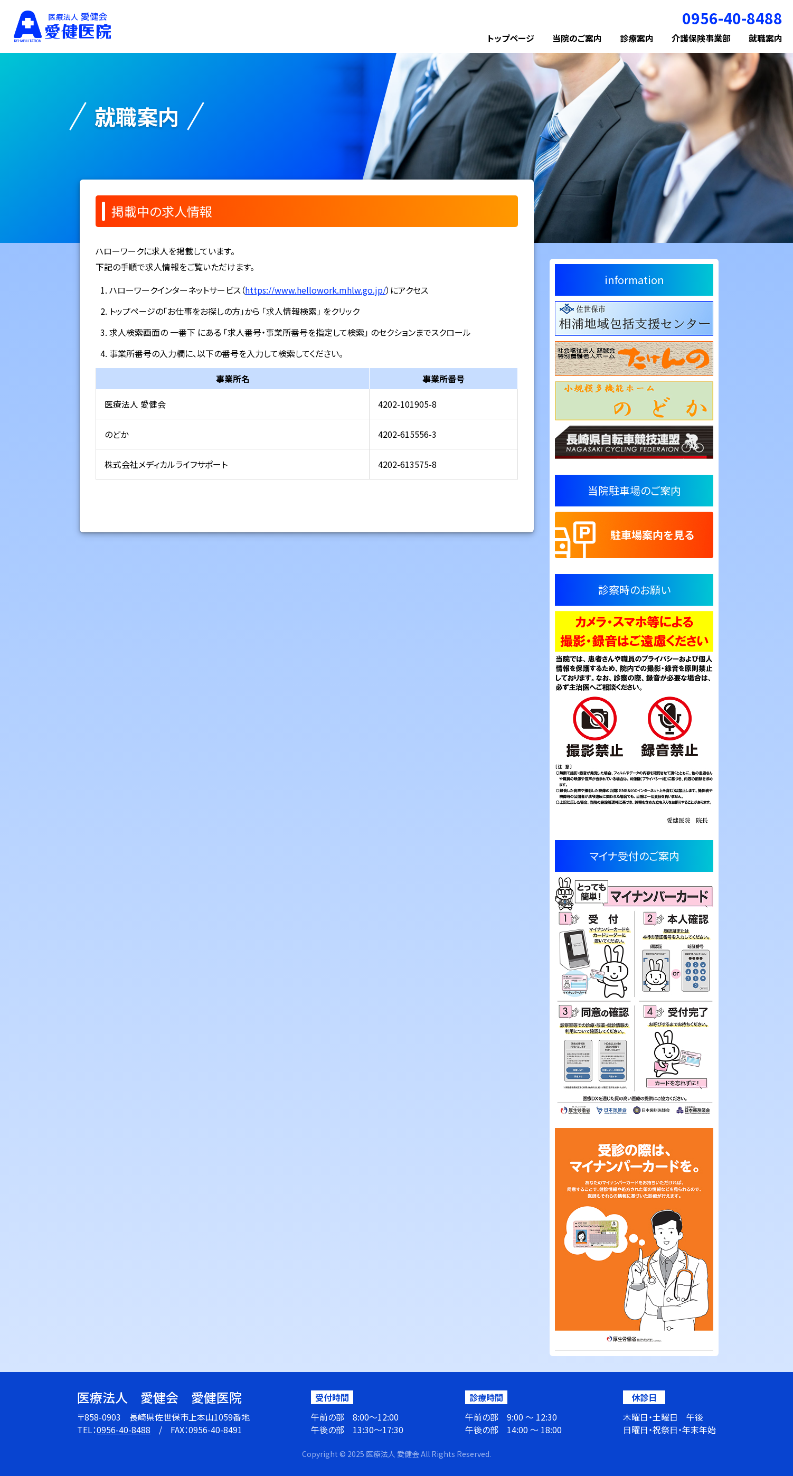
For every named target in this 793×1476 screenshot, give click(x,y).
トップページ (510, 38)
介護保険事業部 (701, 38)
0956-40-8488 (123, 1429)
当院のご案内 (577, 38)
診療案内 (637, 38)
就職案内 (765, 38)
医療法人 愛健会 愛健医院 (159, 1397)
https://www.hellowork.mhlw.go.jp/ (315, 290)
